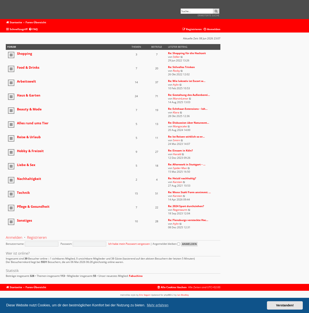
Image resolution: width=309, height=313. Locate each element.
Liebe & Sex (26, 165)
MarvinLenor (180, 98)
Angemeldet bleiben (166, 244)
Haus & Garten (28, 95)
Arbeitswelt (26, 81)
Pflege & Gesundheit (33, 206)
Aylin (176, 84)
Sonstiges (24, 220)
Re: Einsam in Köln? (180, 150)
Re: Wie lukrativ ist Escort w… (186, 81)
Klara (176, 112)
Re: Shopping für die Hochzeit (187, 53)
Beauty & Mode (29, 109)
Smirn (176, 140)
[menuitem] (33, 29)
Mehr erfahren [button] (157, 305)
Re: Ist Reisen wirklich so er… (186, 136)
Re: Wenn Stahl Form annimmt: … (189, 192)
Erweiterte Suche (208, 15)
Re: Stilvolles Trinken (181, 67)
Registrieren (37, 237)
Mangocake (180, 126)
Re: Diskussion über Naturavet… (188, 123)
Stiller (176, 57)
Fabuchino (135, 276)
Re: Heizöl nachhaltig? (182, 178)
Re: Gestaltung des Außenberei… (189, 95)
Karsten (177, 182)
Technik (23, 192)
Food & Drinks (28, 67)
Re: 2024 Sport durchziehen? (186, 206)
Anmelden (14, 237)
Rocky (176, 71)
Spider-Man (180, 168)
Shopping (24, 53)
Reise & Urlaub (29, 137)
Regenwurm (180, 210)
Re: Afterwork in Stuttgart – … (186, 164)
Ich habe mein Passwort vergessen (129, 244)
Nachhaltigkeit (29, 179)
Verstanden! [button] (285, 305)
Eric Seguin (144, 294)
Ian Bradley (183, 294)
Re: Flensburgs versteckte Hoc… (188, 220)
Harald (177, 154)
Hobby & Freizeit (30, 151)
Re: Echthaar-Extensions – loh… (188, 109)
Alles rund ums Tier (32, 123)
